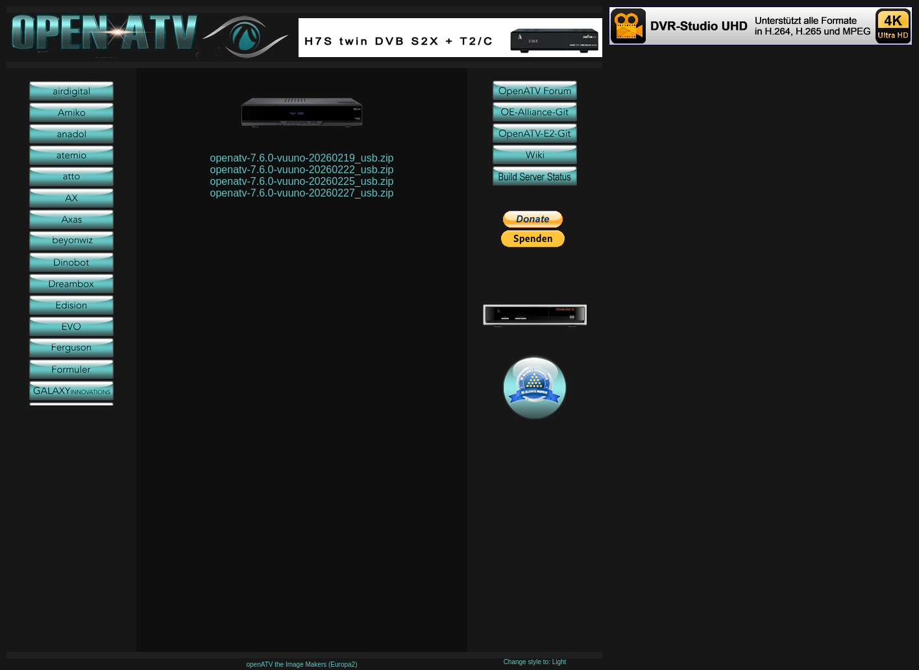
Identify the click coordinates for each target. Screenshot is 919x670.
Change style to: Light (535, 661)
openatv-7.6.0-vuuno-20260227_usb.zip (302, 192)
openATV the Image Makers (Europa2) (301, 664)
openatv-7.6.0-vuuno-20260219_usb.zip (302, 157)
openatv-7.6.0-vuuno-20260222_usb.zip (302, 169)
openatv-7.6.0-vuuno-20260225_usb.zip (302, 181)
